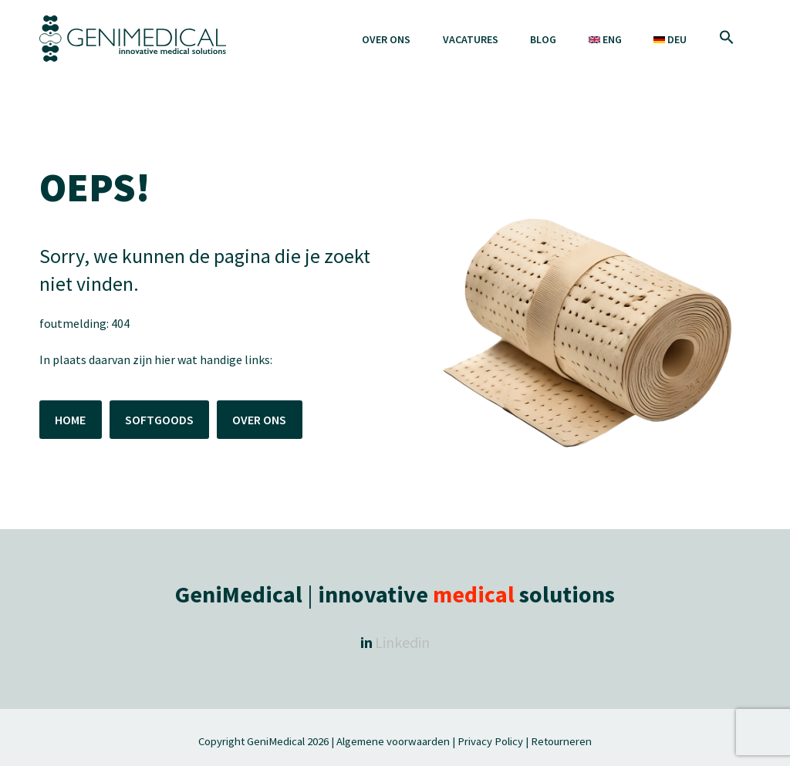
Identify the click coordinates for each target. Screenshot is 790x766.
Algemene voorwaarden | (395, 741)
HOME (70, 419)
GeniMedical (276, 741)
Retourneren (561, 741)
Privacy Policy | (492, 741)
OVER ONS (259, 419)
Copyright (222, 741)
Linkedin (402, 642)
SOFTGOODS (159, 419)
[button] (727, 38)
